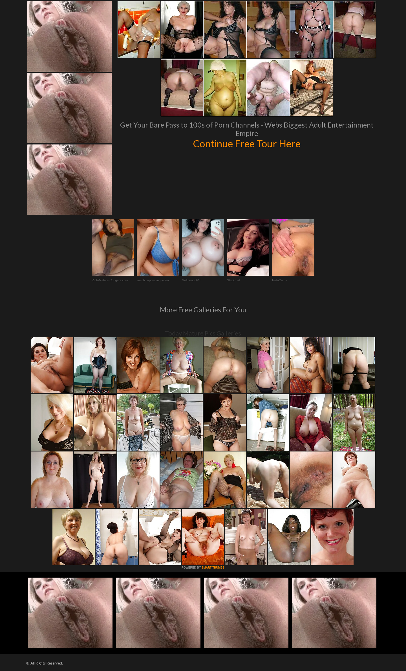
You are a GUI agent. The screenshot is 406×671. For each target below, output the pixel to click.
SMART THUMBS (213, 567)
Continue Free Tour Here (247, 143)
